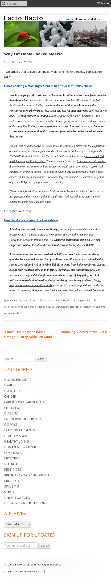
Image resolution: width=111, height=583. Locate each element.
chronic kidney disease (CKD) (45, 306)
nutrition (86, 300)
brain (8, 385)
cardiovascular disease (16, 306)
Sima (6, 62)
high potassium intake (86, 306)
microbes (12, 458)
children (11, 408)
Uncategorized (17, 498)
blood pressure (17, 380)
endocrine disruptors (23, 419)
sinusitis (11, 486)
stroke (10, 492)
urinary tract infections (25, 503)
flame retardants (19, 430)
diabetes (11, 413)
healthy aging (16, 436)
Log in (40, 571)
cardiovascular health (54, 300)
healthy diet (67, 306)
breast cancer (16, 391)
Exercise (11, 424)
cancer (10, 396)
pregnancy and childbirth (26, 475)
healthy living (74, 300)
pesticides (12, 469)
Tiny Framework (23, 571)
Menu (105, 3)
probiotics (13, 481)
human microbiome (20, 447)
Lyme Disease (14, 453)
